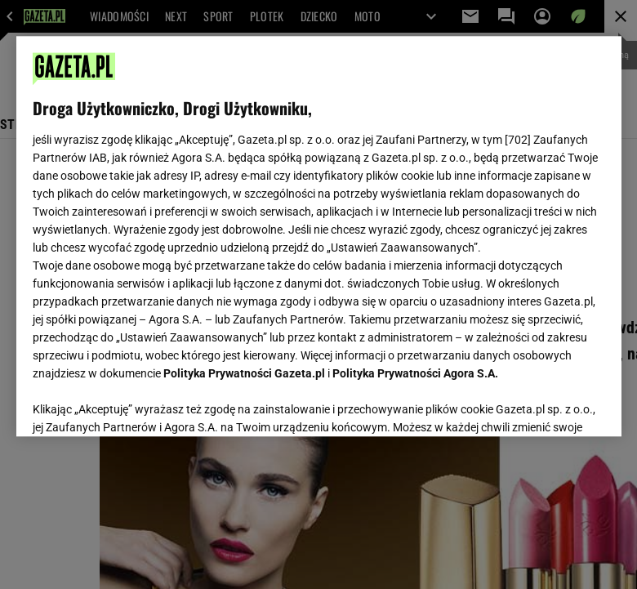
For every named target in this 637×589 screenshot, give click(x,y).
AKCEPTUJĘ (549, 404)
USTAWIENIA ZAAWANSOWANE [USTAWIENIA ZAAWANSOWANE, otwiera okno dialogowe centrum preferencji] (139, 403)
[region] (318, 236)
